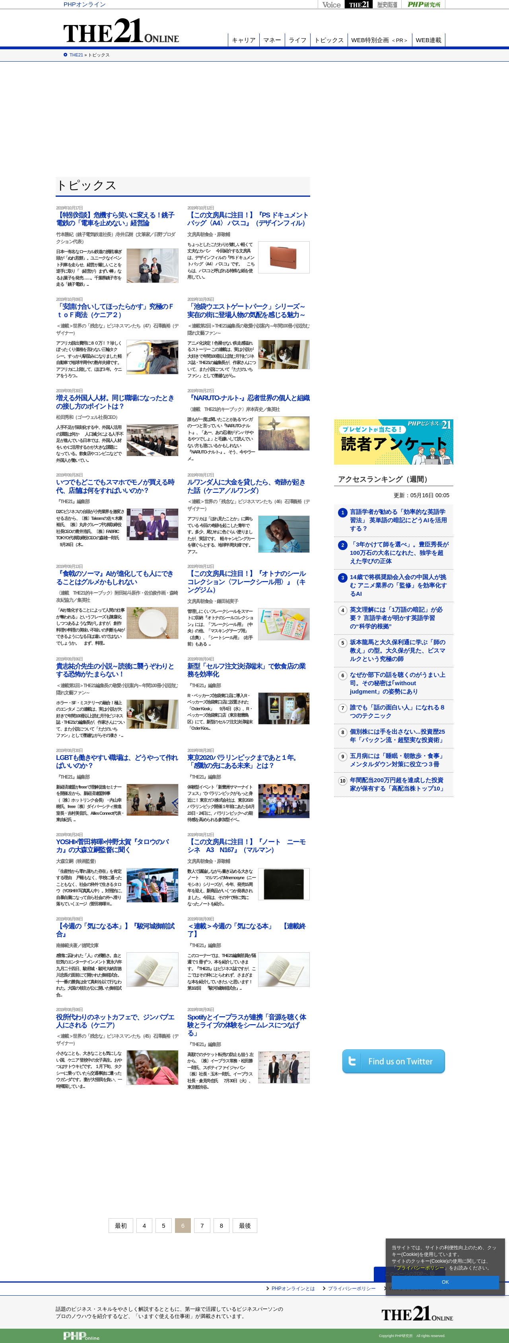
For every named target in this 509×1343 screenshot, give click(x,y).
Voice (331, 4)
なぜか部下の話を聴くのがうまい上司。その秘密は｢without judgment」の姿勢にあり (397, 683)
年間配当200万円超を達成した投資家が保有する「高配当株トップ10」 (398, 784)
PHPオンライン (85, 4)
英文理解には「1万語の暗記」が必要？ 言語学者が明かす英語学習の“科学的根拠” (396, 618)
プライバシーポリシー (420, 1268)
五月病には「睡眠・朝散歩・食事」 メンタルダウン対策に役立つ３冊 (400, 759)
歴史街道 (387, 4)
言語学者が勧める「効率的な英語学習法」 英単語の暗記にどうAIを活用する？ (398, 520)
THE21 (358, 4)
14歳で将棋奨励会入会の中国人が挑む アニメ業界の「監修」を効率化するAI (398, 585)
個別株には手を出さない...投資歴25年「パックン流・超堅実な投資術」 (397, 735)
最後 (245, 1225)
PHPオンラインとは (293, 1288)
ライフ (298, 40)
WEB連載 (428, 40)
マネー (272, 40)
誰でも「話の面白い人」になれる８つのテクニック (397, 711)
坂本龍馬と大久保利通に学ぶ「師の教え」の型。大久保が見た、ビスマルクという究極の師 (397, 650)
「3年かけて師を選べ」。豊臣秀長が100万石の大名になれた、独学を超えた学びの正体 (399, 552)
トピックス (329, 40)
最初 (121, 1225)
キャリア (244, 40)
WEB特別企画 (380, 40)
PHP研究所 (423, 4)
